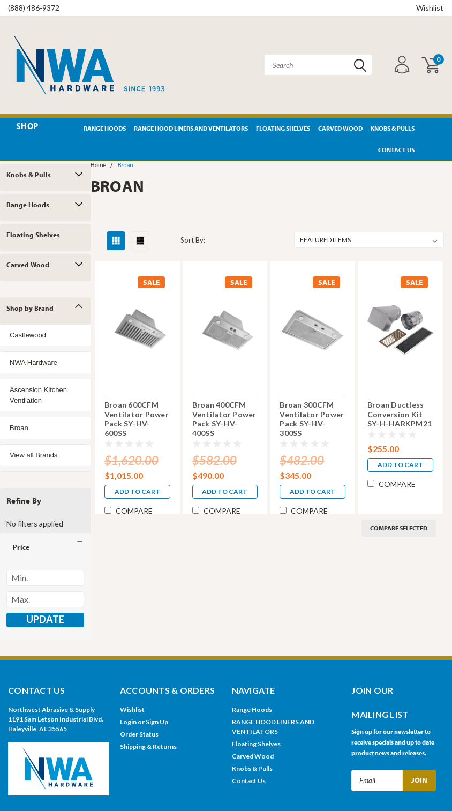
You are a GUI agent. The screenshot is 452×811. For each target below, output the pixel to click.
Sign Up (157, 722)
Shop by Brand (30, 308)
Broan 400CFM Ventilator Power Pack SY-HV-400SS (224, 419)
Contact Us (396, 150)
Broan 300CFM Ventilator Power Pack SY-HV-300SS (312, 419)
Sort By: (192, 240)
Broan (19, 428)
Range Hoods (105, 128)
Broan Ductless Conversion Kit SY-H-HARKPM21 (399, 414)
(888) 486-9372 (33, 7)
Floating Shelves (283, 128)
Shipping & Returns (148, 746)
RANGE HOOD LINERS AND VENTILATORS (191, 128)
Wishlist (429, 7)
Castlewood (28, 335)
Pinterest (429, 129)
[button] (45, 547)
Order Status (139, 734)
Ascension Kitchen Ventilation (38, 395)
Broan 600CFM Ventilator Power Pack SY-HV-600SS (136, 419)
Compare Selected (398, 528)
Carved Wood (340, 128)
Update (45, 619)
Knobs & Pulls (393, 128)
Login (128, 722)
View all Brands (33, 455)
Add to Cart (137, 491)
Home (99, 165)
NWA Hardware (33, 362)
